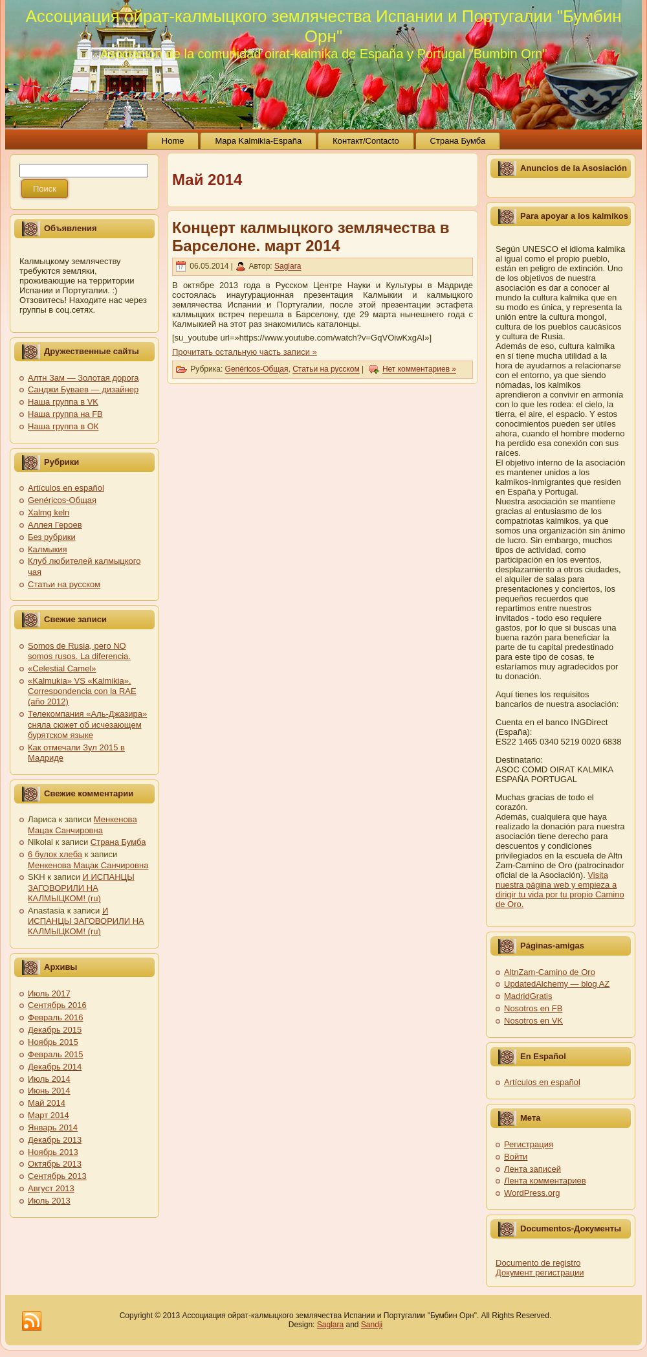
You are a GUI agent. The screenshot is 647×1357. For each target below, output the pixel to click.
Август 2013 (51, 1188)
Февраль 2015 (55, 1054)
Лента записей (532, 1169)
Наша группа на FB (65, 414)
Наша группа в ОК (63, 426)
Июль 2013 (49, 1201)
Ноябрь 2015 (53, 1042)
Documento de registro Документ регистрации (540, 1267)
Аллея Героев (55, 525)
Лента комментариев (545, 1180)
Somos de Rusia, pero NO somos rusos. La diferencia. (79, 651)
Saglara (287, 266)
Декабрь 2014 (55, 1066)
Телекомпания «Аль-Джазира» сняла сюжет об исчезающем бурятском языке (87, 724)
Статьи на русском (64, 584)
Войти (515, 1156)
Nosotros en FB (533, 1008)
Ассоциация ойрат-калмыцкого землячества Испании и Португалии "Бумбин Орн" (323, 26)
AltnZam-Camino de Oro (549, 972)
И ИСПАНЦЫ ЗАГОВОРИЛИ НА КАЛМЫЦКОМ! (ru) (81, 887)
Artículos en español (66, 488)
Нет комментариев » (419, 369)
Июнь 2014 (49, 1090)
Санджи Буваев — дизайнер (83, 389)
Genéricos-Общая (62, 500)
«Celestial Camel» (62, 668)
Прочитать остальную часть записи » (244, 352)
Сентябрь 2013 (57, 1176)
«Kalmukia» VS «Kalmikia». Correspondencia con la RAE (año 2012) (82, 691)
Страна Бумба (118, 842)
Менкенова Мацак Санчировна (82, 824)
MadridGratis (528, 996)
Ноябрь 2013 (53, 1152)
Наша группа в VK (63, 402)
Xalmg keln (48, 512)
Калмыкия (47, 549)
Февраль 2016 (55, 1017)
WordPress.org (532, 1193)
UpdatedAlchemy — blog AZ (556, 984)
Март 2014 (48, 1115)
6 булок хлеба (55, 854)
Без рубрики (52, 537)
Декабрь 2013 (55, 1140)
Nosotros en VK (533, 1021)
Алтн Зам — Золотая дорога (83, 378)
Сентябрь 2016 (57, 1005)
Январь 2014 (53, 1127)
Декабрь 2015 (55, 1030)
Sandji (371, 1324)
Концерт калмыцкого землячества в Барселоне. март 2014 (311, 236)
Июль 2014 (49, 1079)
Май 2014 (46, 1103)
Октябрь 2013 (55, 1164)
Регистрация (528, 1144)
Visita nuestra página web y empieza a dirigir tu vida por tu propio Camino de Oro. (560, 889)
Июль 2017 (49, 993)
